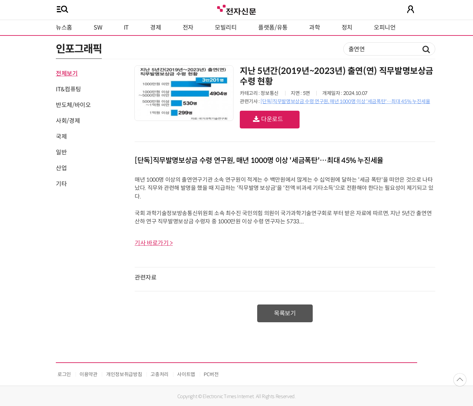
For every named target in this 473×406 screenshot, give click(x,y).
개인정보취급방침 (124, 374)
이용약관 (88, 374)
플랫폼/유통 (273, 27)
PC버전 (211, 374)
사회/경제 (68, 120)
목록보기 (285, 313)
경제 (155, 27)
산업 (61, 168)
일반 (61, 152)
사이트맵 (186, 374)
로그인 (64, 374)
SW (98, 27)
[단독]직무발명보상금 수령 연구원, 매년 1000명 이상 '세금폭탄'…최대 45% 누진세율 (345, 101)
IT (126, 27)
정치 (347, 27)
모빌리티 (226, 27)
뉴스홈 (64, 27)
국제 (61, 136)
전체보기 (67, 73)
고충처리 (159, 374)
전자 (188, 27)
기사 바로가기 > (154, 243)
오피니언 (385, 27)
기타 (61, 184)
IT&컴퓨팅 (68, 89)
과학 (314, 27)
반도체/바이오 (73, 105)
